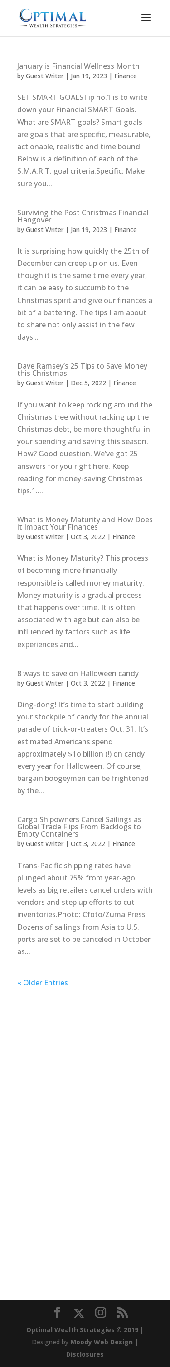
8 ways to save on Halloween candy (78, 673)
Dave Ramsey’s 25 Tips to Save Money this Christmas (82, 369)
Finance (125, 75)
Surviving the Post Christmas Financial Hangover (83, 216)
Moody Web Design (101, 1342)
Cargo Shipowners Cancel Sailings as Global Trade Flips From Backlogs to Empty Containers (79, 826)
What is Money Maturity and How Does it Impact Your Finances (85, 523)
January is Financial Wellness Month (78, 66)
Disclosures (85, 1354)
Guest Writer (44, 75)
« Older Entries (42, 983)
